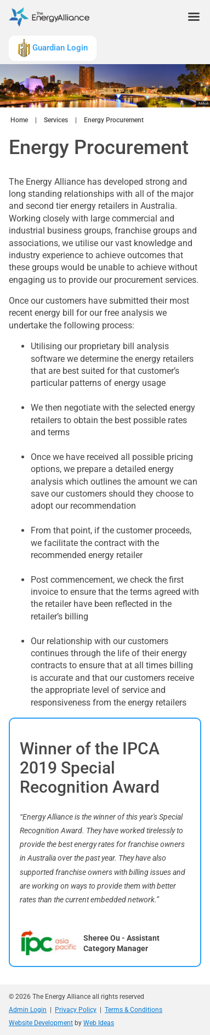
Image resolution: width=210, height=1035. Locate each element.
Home (19, 120)
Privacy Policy (76, 1010)
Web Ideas (98, 1023)
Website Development (41, 1023)
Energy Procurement (114, 120)
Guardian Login (53, 48)
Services (56, 120)
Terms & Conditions (133, 1010)
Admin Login (28, 1010)
